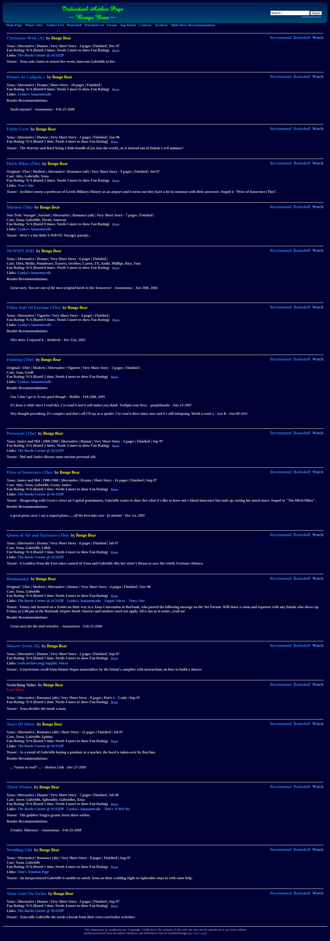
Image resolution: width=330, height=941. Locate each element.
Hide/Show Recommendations (193, 25)
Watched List (94, 25)
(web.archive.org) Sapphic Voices (43, 663)
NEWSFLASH (20, 250)
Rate (115, 51)
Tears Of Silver (21, 724)
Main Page (14, 25)
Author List (55, 25)
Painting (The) (20, 359)
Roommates (18, 578)
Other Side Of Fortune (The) (33, 307)
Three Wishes (19, 786)
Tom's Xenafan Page (33, 872)
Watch (317, 37)
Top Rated (127, 25)
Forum (112, 25)
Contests (145, 25)
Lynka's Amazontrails (34, 94)
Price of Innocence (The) (30, 472)
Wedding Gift (19, 849)
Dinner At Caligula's (26, 76)
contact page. (200, 933)
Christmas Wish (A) (25, 37)
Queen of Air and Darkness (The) (38, 535)
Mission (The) (20, 207)
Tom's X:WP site (117, 809)
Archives (161, 25)
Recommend (280, 37)
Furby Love (18, 128)
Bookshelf (74, 25)
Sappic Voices (114, 601)
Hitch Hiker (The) (23, 163)
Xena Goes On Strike (26, 893)
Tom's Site (26, 186)
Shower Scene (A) (23, 645)
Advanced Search (311, 16)
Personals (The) (21, 433)
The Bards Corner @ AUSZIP (41, 55)
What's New (34, 25)
